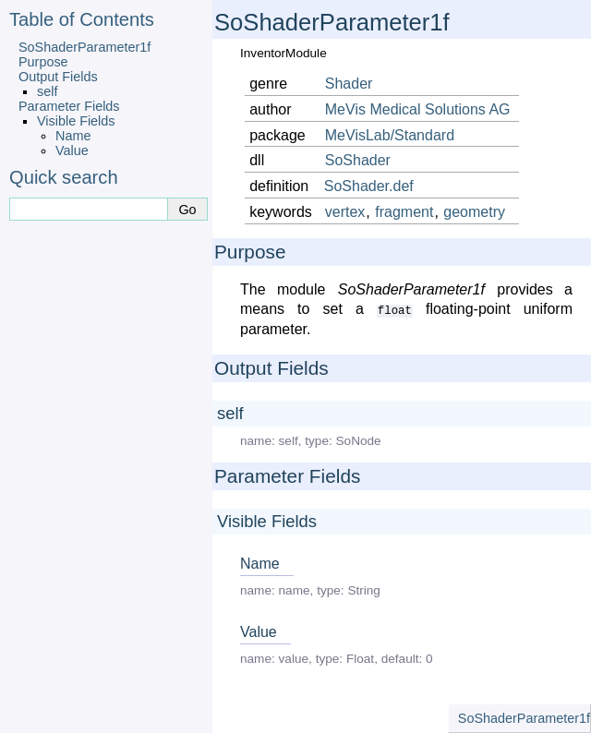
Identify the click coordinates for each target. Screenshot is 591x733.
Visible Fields (76, 121)
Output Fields (58, 76)
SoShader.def (369, 186)
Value (72, 150)
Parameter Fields (69, 106)
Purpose (43, 61)
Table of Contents (81, 19)
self (47, 91)
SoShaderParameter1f (84, 47)
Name (72, 135)
